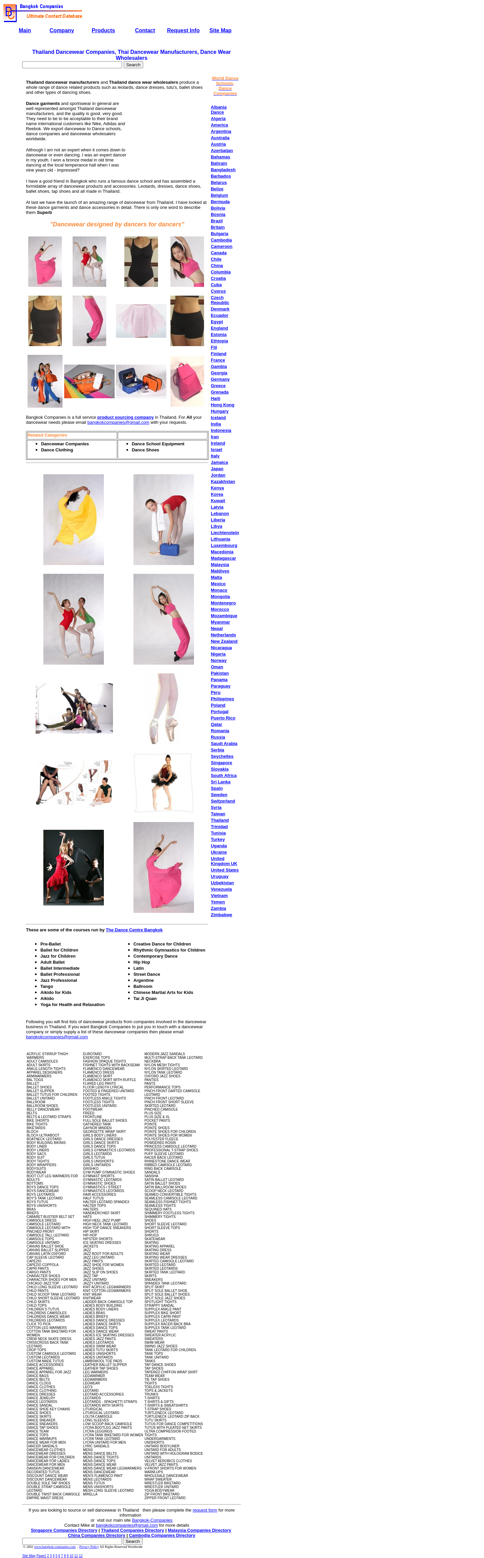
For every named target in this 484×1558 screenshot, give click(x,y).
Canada (219, 252)
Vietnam (219, 895)
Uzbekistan (222, 882)
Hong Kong (222, 404)
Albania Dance (219, 110)
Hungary (220, 411)
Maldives (220, 570)
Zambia (218, 908)
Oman (217, 666)
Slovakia (220, 769)
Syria (216, 807)
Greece (218, 385)
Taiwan (218, 813)
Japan (217, 468)
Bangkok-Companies (152, 1520)
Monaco (219, 590)
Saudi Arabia (224, 743)
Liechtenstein (225, 532)
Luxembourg (224, 545)
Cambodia (221, 240)
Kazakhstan (223, 481)
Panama (219, 679)
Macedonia (222, 551)
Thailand (220, 820)
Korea (217, 494)
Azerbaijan (222, 150)
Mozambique (224, 615)
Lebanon (220, 513)
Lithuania (220, 539)
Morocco (220, 609)
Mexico (218, 583)
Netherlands (223, 634)
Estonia (219, 334)
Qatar (216, 724)
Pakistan (220, 673)
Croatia (218, 278)
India (216, 423)
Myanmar (220, 622)
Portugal (220, 711)
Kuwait (218, 500)
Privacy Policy (89, 1547)
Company (62, 30)
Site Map (220, 30)
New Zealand (224, 641)
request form (205, 1510)
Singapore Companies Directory (64, 1530)
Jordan (218, 475)
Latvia (217, 507)
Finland (218, 353)
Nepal (217, 628)
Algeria (218, 118)
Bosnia (218, 214)
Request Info (183, 30)
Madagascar (223, 558)
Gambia (219, 366)
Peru (215, 692)
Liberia (218, 519)
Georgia (219, 372)
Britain (218, 227)
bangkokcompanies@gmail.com (118, 422)
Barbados (221, 176)
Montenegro (223, 602)
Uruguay (220, 876)
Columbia (221, 271)
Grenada (220, 392)
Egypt (217, 321)
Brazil (217, 220)
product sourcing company (125, 417)
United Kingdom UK (224, 861)
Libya (216, 526)
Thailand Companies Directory (132, 1530)
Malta (216, 577)
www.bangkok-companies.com (55, 1547)
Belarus (219, 182)
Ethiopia (219, 340)
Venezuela (221, 889)
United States (225, 870)
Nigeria (218, 654)
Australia (220, 137)
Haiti (215, 398)
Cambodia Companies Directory (162, 1535)
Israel (216, 449)
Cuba (216, 284)
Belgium (219, 195)
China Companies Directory (96, 1535)
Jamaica (219, 462)
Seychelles (222, 756)
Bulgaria (219, 233)
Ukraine (219, 852)
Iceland (218, 417)
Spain (217, 788)
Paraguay (221, 686)
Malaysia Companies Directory (199, 1530)
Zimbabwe (221, 914)
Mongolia (220, 596)
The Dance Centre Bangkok (134, 929)
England (219, 328)
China (217, 265)
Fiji (214, 347)
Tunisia (218, 833)
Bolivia (218, 208)
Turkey (218, 839)
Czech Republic (220, 300)
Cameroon (221, 246)
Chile (216, 259)
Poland (218, 705)
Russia (218, 737)
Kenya (217, 487)
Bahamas (220, 156)
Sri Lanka (221, 781)
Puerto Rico (223, 717)
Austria (218, 144)
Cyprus (218, 291)
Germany (220, 379)
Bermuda (220, 201)
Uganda (219, 845)
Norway (219, 660)
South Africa (224, 775)
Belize (217, 188)
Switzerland (223, 801)
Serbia (217, 749)
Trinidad (219, 826)
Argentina (221, 131)
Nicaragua (221, 647)
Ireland (218, 443)
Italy (215, 455)
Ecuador (219, 315)
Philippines (222, 698)
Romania (220, 730)
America (219, 124)
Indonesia (221, 430)
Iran (215, 436)
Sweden (219, 794)
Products (103, 30)
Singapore (221, 762)
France (218, 360)
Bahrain (219, 163)
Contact (145, 30)
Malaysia (220, 564)
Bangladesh (223, 169)
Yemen (218, 901)
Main (25, 30)
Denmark (220, 308)
